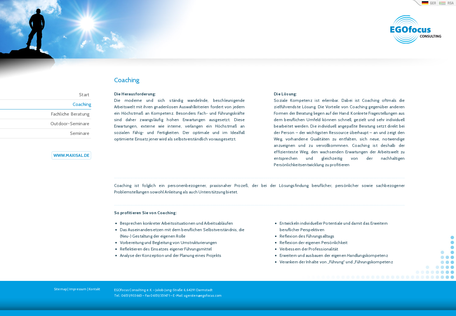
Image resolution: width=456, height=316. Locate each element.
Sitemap (60, 289)
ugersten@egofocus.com (203, 295)
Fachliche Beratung (70, 114)
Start (84, 94)
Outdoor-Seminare (70, 123)
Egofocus (416, 36)
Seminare (80, 133)
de (424, 3)
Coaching (82, 104)
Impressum (78, 289)
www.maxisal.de (71, 155)
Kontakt (94, 289)
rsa (446, 3)
